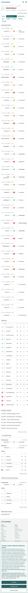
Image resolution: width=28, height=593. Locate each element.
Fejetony (16, 532)
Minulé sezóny (21, 16)
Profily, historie (17, 535)
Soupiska (8, 18)
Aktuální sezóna (11, 16)
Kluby (3, 5)
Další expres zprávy (22, 431)
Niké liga (2, 535)
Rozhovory (17, 536)
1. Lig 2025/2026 (18, 5)
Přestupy (20, 18)
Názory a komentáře (18, 530)
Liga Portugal (3, 536)
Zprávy (3, 16)
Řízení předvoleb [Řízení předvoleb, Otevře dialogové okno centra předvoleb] (14, 590)
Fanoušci (4, 21)
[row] (14, 30)
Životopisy (17, 533)
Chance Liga (3, 533)
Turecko (6, 5)
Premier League (4, 526)
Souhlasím (14, 582)
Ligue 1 (2, 532)
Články (16, 525)
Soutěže (2, 525)
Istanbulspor (11, 5)
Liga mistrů (3, 539)
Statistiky (14, 18)
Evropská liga (3, 540)
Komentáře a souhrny (18, 529)
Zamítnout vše (14, 586)
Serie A (2, 529)
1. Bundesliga (3, 530)
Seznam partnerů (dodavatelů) (8, 578)
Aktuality (16, 526)
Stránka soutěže (23, 473)
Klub (3, 18)
